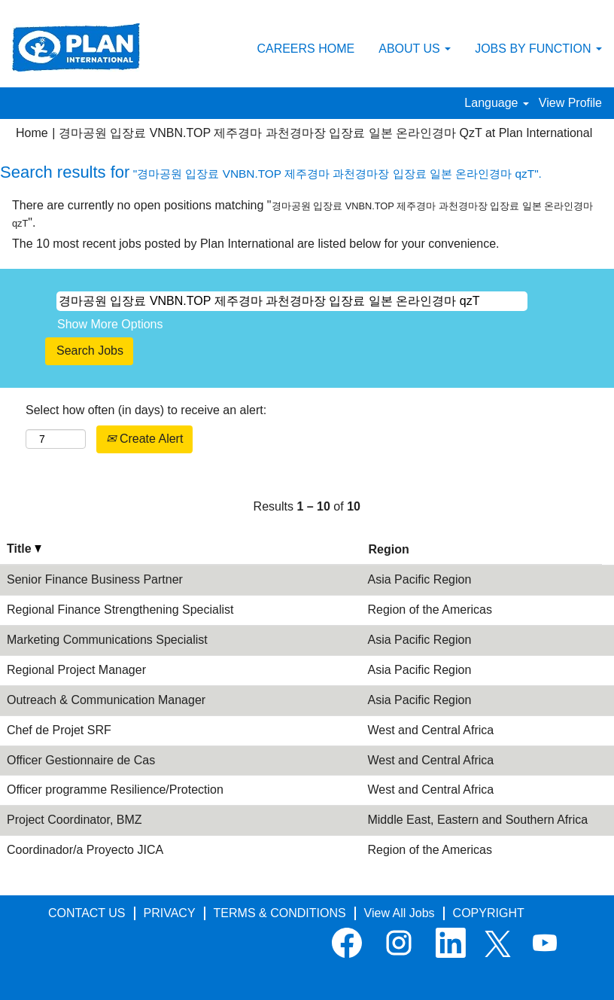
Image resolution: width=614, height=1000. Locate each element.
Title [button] (24, 548)
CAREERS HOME (305, 48)
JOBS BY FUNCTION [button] (538, 48)
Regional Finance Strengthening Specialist (120, 609)
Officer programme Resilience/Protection (115, 789)
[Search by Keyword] (291, 301)
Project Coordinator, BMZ (74, 819)
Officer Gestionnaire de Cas (81, 760)
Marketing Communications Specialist (107, 639)
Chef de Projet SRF (59, 730)
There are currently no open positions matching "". (302, 214)
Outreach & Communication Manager (106, 700)
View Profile (570, 102)
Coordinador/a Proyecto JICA (85, 849)
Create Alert (144, 438)
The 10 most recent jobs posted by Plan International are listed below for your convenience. (255, 243)
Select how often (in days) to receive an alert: (146, 410)
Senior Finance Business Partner (95, 579)
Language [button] (496, 102)
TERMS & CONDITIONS (280, 913)
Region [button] (388, 549)
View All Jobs (399, 913)
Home (32, 133)
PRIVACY (170, 913)
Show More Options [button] (110, 324)
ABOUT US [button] (414, 48)
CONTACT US (87, 913)
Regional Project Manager (76, 669)
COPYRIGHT (488, 913)
